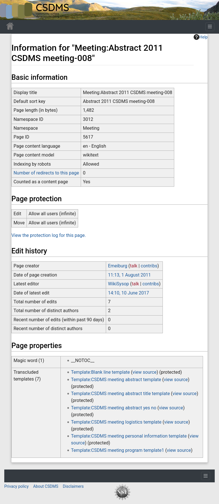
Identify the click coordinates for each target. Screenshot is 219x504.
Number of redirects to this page (46, 173)
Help (201, 37)
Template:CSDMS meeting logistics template (116, 422)
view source (145, 372)
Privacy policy (16, 486)
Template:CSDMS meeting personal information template (129, 436)
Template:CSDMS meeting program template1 (117, 450)
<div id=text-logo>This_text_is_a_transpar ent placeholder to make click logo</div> (9, 10)
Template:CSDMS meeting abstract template (116, 379)
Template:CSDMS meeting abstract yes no (113, 407)
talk (133, 266)
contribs (149, 266)
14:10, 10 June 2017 (128, 293)
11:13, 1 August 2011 (129, 275)
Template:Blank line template (100, 372)
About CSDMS (45, 486)
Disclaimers (73, 486)
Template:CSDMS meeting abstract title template (120, 393)
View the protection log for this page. (48, 235)
